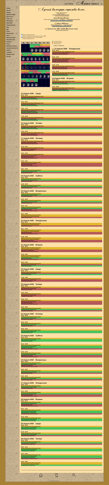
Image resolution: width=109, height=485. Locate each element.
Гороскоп (8, 10)
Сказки (8, 43)
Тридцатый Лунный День (27, 150)
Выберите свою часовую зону (62, 30)
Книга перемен (10, 33)
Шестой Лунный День (26, 281)
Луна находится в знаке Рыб (59, 67)
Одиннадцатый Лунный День (28, 412)
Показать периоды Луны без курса (29, 36)
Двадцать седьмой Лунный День (60, 90)
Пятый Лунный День (26, 258)
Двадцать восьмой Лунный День (29, 105)
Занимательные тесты (12, 48)
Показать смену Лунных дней (28, 34)
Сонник (8, 31)
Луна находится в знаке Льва (28, 309)
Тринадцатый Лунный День (28, 450)
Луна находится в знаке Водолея (60, 52)
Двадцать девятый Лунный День (29, 135)
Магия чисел (87, 3)
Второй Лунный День (26, 187)
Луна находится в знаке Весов (29, 419)
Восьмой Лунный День (27, 332)
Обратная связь (10, 54)
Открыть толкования (58, 45)
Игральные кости (10, 39)
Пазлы (8, 35)
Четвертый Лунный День (27, 240)
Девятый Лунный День (27, 355)
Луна (7, 29)
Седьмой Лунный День (27, 296)
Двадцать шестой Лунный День (60, 75)
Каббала (8, 50)
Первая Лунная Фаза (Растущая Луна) (31, 162)
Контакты (9, 52)
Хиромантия (9, 20)
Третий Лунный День (26, 203)
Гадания (8, 12)
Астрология (9, 18)
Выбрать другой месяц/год (56, 24)
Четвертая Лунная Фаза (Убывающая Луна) (63, 51)
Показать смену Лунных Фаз (28, 38)
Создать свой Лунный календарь (62, 15)
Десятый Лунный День (27, 379)
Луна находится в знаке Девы (28, 372)
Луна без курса (56, 62)
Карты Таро (9, 23)
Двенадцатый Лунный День (28, 435)
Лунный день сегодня (68, 24)
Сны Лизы (8, 56)
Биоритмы (9, 41)
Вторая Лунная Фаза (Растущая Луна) (31, 323)
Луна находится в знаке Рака (28, 264)
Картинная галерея (11, 46)
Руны (7, 27)
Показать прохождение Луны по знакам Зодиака (32, 37)
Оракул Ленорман (10, 25)
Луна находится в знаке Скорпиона (30, 464)
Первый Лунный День (26, 164)
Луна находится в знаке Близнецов (30, 216)
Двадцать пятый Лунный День (60, 54)
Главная (8, 8)
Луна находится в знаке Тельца (29, 171)
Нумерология (9, 16)
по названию (62, 19)
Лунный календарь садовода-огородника (60, 14)
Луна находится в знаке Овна (28, 118)
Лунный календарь (10, 14)
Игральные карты (10, 37)
